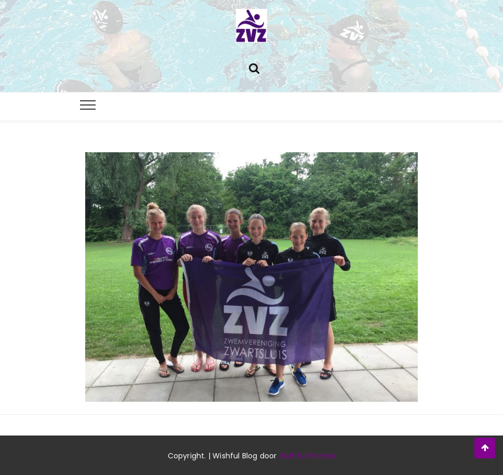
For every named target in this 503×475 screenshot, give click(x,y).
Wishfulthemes (307, 456)
